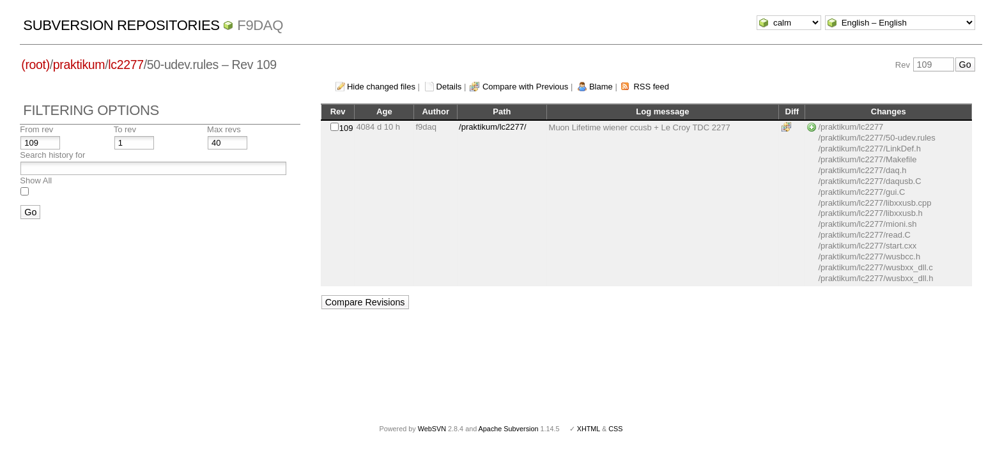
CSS (615, 429)
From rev (36, 129)
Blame (601, 86)
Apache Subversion (509, 429)
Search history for (52, 155)
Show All (36, 180)
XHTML (588, 429)
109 (346, 128)
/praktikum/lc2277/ (493, 127)
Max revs (224, 129)
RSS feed (651, 86)
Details (449, 86)
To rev (125, 129)
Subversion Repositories (121, 25)
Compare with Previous (525, 86)
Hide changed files (381, 86)
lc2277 (125, 64)
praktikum (79, 64)
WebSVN (432, 429)
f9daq (260, 25)
